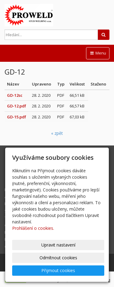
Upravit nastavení (58, 245)
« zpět (57, 133)
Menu (97, 53)
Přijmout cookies (58, 270)
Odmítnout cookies (58, 258)
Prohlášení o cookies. (33, 228)
